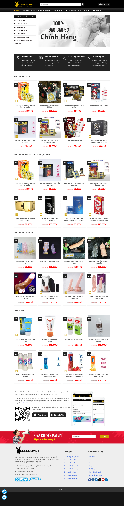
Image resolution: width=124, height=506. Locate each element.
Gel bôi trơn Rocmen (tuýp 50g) (25, 340)
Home (16, 10)
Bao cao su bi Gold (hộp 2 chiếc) (74, 106)
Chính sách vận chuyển (71, 466)
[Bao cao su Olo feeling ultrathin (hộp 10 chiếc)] (99, 127)
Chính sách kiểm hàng (71, 469)
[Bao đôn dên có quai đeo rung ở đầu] (99, 283)
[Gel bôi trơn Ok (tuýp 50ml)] (74, 326)
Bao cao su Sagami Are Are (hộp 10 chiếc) (25, 106)
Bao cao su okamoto (20, 24)
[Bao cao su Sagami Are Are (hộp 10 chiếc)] (25, 92)
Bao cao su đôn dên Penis (49, 261)
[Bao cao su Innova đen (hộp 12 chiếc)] (74, 170)
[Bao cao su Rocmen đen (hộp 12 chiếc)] (50, 205)
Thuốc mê (86, 10)
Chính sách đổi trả (70, 472)
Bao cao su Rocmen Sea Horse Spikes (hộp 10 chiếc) (74, 219)
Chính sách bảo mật (70, 478)
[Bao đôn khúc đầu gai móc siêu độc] (99, 248)
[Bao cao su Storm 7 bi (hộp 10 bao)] (50, 92)
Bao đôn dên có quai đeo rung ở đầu (99, 297)
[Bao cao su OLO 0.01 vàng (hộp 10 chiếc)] (25, 205)
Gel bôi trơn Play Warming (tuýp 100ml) (98, 375)
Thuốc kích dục (58, 10)
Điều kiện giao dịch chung (72, 457)
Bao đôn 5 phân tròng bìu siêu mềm (74, 297)
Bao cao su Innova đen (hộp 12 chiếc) (74, 184)
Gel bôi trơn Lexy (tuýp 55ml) (50, 340)
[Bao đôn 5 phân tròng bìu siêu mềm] (74, 283)
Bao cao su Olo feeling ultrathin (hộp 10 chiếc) (98, 141)
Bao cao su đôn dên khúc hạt (25, 262)
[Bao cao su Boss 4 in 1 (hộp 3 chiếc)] (25, 127)
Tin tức (91, 463)
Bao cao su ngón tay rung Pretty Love (49, 297)
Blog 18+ (98, 10)
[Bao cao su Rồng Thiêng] (99, 92)
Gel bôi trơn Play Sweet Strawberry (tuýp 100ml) (74, 375)
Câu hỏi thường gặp (95, 472)
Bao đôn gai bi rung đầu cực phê (74, 262)
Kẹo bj (93, 10)
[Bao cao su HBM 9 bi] (74, 127)
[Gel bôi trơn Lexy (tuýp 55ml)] (50, 326)
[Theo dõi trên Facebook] (89, 479)
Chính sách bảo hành (71, 475)
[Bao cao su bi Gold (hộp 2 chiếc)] (74, 92)
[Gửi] (82, 4)
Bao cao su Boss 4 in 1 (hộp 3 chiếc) (25, 141)
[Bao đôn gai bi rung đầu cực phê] (74, 248)
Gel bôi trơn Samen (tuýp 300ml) (25, 375)
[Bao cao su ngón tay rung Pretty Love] (50, 283)
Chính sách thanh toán (71, 463)
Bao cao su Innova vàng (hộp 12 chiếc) (49, 141)
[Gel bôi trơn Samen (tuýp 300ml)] (25, 361)
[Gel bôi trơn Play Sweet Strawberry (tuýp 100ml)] (74, 361)
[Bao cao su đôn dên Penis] (50, 248)
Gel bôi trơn (35, 10)
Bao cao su (26, 10)
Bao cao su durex (19, 20)
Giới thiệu (92, 457)
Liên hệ (91, 460)
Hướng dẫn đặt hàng (95, 475)
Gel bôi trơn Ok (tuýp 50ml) (74, 339)
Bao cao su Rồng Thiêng (99, 105)
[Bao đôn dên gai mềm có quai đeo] (25, 283)
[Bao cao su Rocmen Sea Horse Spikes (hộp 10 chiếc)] (74, 205)
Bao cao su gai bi (19, 27)
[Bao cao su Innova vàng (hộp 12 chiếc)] (50, 127)
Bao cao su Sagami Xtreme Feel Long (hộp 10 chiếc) (98, 219)
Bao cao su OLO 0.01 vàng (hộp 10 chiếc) (25, 219)
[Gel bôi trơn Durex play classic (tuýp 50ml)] (50, 361)
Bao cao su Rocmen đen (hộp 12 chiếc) (50, 219)
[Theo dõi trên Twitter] (96, 479)
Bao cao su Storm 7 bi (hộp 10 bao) (49, 106)
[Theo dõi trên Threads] (99, 479)
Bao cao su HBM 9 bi (74, 140)
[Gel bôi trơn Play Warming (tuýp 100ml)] (99, 361)
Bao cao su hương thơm (21, 37)
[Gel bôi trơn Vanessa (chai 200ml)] (99, 326)
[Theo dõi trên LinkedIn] (106, 479)
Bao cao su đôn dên (20, 34)
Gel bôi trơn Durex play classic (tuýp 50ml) (49, 375)
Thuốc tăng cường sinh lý (73, 10)
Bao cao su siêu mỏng (21, 30)
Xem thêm (26, 403)
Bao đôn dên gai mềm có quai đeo (25, 297)
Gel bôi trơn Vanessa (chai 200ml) (98, 340)
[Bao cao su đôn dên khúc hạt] (25, 248)
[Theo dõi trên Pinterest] (103, 479)
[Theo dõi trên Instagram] (93, 479)
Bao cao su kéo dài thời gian (23, 40)
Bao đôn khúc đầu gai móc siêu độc (98, 262)
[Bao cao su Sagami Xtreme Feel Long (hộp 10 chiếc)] (99, 205)
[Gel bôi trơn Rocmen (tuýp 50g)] (25, 326)
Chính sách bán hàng (71, 460)
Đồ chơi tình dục (46, 10)
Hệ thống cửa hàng (95, 469)
